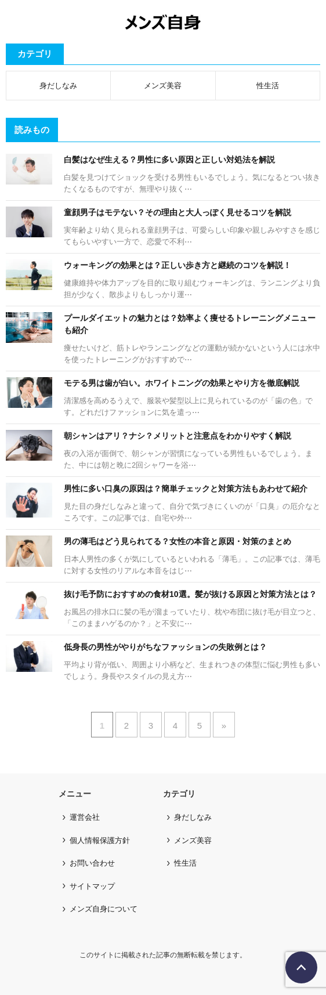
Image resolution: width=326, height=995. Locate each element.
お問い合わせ (92, 863)
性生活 (267, 85)
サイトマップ (92, 886)
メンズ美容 (163, 85)
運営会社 (85, 817)
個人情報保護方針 (100, 840)
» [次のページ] (224, 725)
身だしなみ (58, 85)
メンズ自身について (103, 908)
